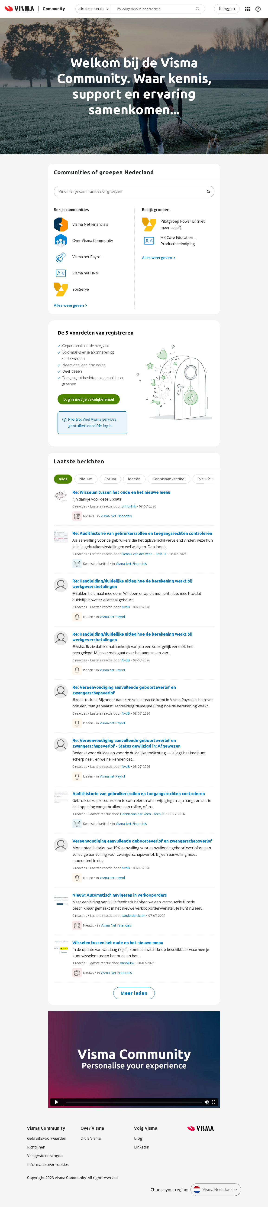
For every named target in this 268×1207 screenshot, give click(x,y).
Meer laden (134, 993)
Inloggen (227, 8)
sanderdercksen (133, 915)
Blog (138, 1138)
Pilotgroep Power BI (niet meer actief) (173, 224)
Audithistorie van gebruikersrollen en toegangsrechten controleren (138, 793)
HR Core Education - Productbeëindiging (168, 241)
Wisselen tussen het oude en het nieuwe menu (117, 942)
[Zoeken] (208, 191)
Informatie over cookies (48, 1164)
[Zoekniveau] (93, 8)
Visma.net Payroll (78, 257)
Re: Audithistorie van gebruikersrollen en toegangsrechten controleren (142, 533)
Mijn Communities (247, 8)
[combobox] (158, 8)
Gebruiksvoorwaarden (46, 1138)
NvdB (126, 607)
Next (209, 478)
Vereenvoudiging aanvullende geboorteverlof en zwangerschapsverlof (142, 841)
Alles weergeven (69, 305)
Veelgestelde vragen (45, 1155)
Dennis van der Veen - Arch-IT (144, 554)
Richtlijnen (36, 1147)
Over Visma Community (83, 241)
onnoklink (129, 506)
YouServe (71, 289)
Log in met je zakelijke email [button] (88, 399)
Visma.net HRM (76, 273)
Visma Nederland (212, 1189)
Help (258, 8)
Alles (63, 478)
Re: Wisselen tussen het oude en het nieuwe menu (121, 492)
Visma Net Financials (81, 224)
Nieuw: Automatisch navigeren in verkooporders (119, 895)
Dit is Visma (91, 1138)
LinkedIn (141, 1147)
